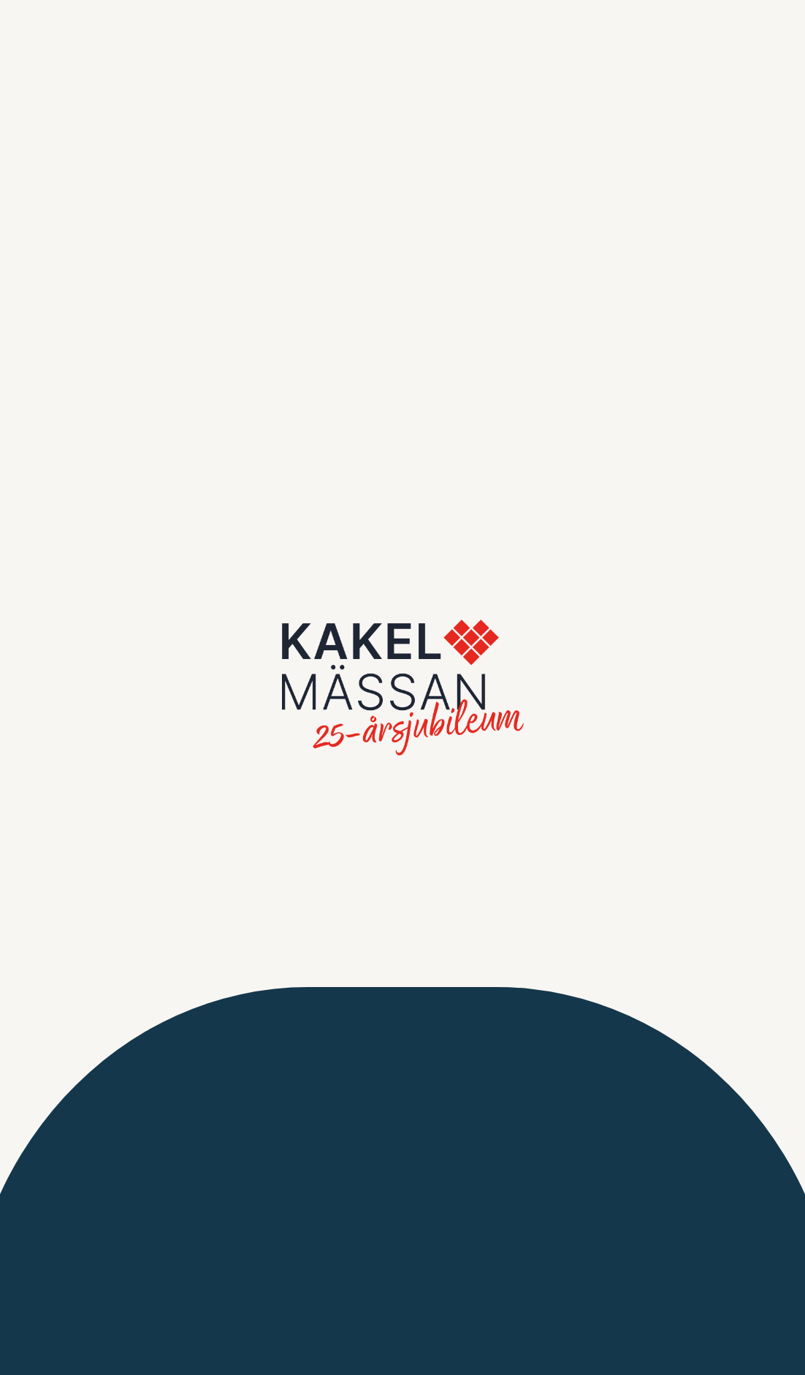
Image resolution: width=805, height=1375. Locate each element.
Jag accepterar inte (62, 330)
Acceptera (276, 330)
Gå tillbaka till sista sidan (402, 539)
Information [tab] (83, 60)
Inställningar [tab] (216, 60)
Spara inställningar (171, 330)
